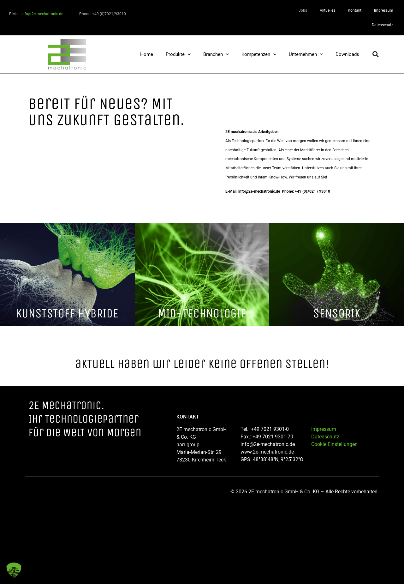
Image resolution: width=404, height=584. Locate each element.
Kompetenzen (258, 54)
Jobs (303, 10)
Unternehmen (306, 54)
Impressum (383, 10)
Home (146, 54)
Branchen (216, 54)
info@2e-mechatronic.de (42, 14)
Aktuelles (327, 10)
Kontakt (354, 10)
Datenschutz (382, 25)
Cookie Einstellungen (334, 444)
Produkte (178, 54)
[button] (375, 54)
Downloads (347, 54)
